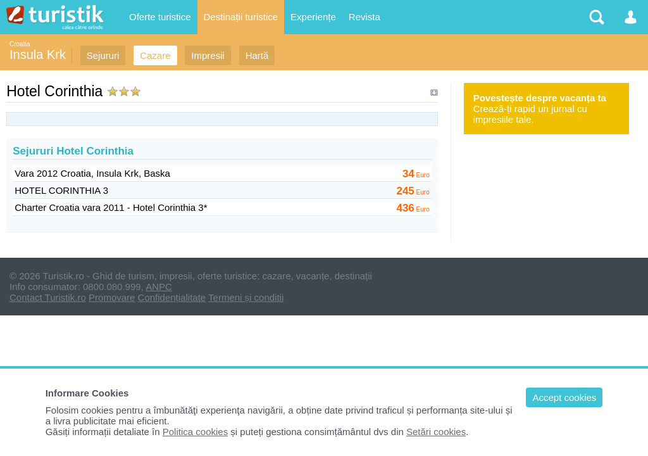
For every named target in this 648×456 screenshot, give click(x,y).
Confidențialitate (172, 297)
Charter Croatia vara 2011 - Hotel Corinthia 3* (111, 207)
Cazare (155, 55)
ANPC (159, 286)
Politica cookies (195, 431)
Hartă (257, 55)
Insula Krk (37, 54)
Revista (364, 16)
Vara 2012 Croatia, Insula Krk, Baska (92, 173)
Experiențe (313, 16)
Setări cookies (436, 431)
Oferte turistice (160, 16)
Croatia (19, 44)
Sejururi (103, 55)
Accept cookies (564, 397)
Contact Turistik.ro (47, 297)
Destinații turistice (241, 16)
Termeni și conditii (246, 297)
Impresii (208, 55)
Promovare (112, 297)
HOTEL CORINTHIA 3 (61, 190)
